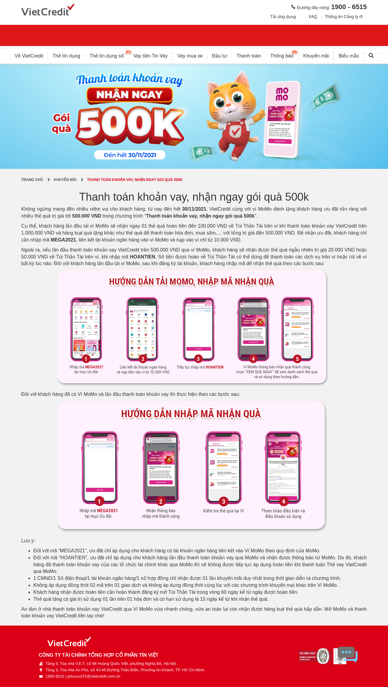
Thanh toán (248, 55)
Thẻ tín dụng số (109, 54)
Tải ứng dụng (283, 16)
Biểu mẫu (349, 55)
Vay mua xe (189, 55)
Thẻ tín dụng (66, 55)
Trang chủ (32, 180)
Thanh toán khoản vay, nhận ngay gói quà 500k (134, 180)
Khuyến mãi (316, 55)
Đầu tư (219, 55)
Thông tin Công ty (342, 16)
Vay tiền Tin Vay (152, 54)
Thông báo (284, 54)
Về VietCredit (29, 55)
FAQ (313, 16)
